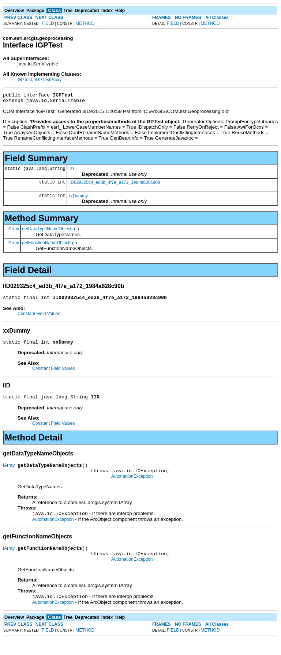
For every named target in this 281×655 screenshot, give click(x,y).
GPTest (25, 79)
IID (71, 171)
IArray (13, 231)
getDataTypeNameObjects (48, 232)
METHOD (84, 23)
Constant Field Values (39, 319)
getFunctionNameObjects (46, 247)
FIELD (48, 23)
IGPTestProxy (48, 79)
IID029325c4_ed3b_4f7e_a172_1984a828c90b (114, 184)
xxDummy (78, 198)
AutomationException (132, 487)
